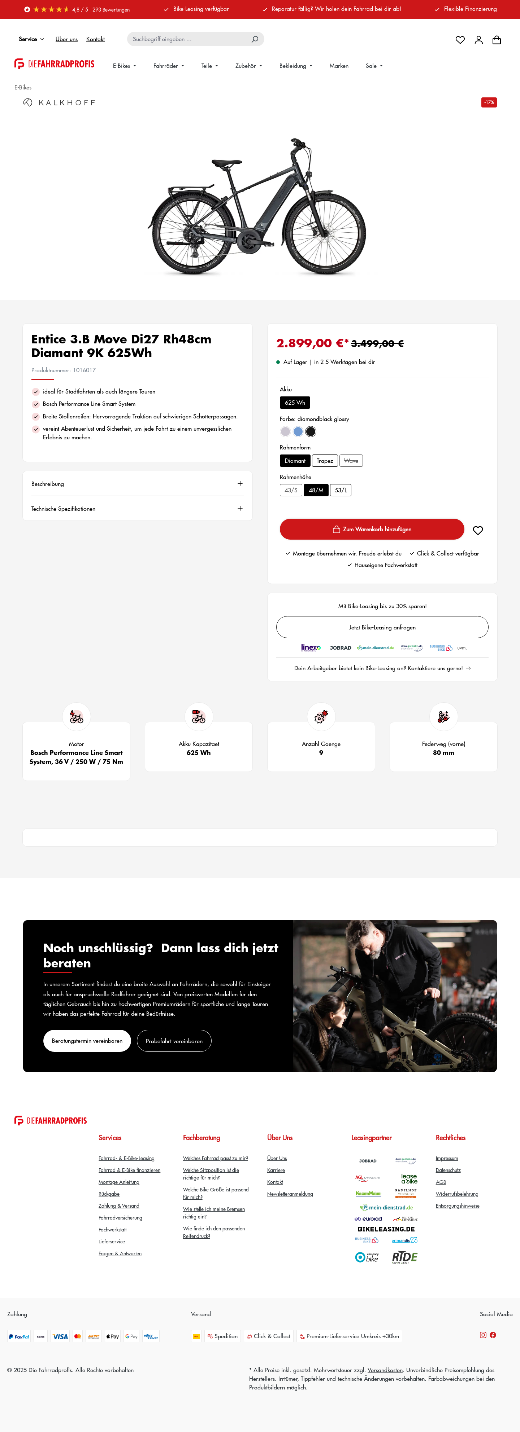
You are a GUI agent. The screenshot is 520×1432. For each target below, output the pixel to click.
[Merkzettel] (460, 39)
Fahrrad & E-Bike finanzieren (129, 1169)
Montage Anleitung (119, 1181)
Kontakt (95, 39)
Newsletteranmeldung (290, 1193)
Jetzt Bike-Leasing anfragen (382, 627)
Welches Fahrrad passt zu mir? (215, 1157)
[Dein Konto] (479, 39)
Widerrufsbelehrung (457, 1193)
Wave (353, 461)
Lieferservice (112, 1241)
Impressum (447, 1157)
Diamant (295, 460)
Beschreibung (47, 483)
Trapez (325, 460)
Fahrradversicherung (120, 1217)
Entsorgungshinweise (458, 1205)
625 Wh (295, 402)
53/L (341, 490)
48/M (316, 490)
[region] (260, 199)
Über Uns (277, 1157)
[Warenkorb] (497, 39)
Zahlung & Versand (119, 1205)
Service (33, 39)
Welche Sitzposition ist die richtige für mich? (211, 1173)
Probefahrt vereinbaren (174, 1041)
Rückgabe (109, 1193)
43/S (293, 491)
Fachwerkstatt (112, 1229)
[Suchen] (255, 39)
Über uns (67, 39)
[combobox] (187, 39)
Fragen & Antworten (120, 1253)
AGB (441, 1181)
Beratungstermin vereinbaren (87, 1040)
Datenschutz (448, 1169)
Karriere (276, 1169)
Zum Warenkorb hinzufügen (372, 529)
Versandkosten (385, 1370)
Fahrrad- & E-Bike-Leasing (127, 1157)
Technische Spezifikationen (63, 508)
